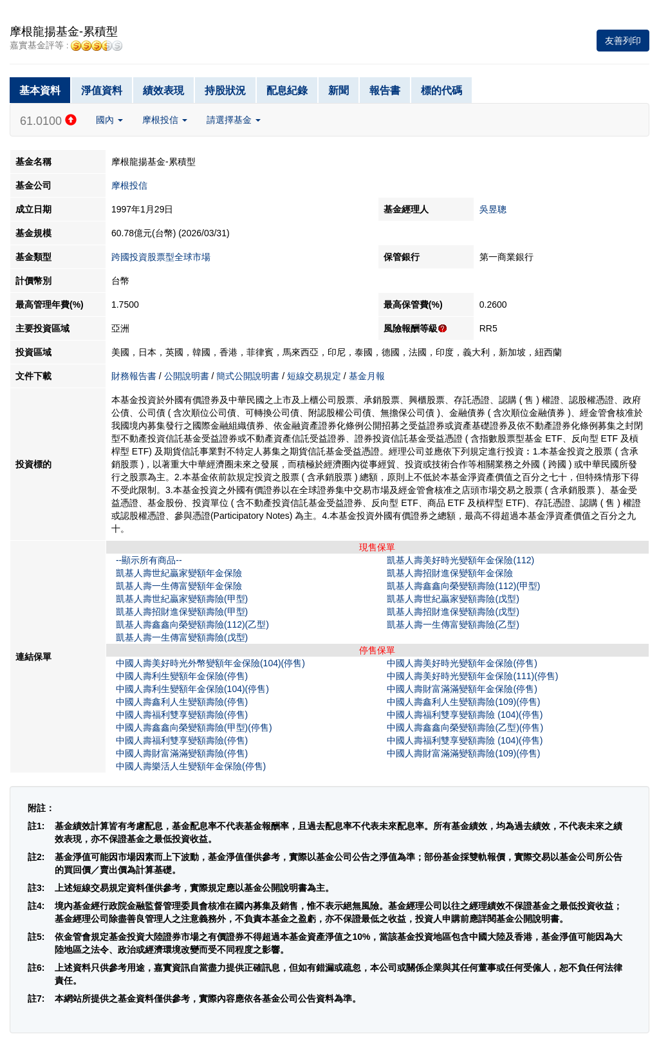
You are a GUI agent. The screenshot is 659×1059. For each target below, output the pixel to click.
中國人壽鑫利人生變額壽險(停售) (182, 702)
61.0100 (48, 120)
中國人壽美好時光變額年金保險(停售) (462, 663)
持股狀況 (225, 90)
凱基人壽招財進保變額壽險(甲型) (182, 611)
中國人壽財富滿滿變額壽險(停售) (182, 753)
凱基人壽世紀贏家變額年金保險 (179, 573)
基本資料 (39, 90)
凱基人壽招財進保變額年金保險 (450, 573)
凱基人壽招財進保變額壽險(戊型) (453, 611)
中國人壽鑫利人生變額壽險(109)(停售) (463, 702)
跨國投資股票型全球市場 (160, 257)
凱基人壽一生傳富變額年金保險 (179, 586)
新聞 (338, 90)
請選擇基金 (234, 120)
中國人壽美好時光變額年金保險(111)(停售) (472, 676)
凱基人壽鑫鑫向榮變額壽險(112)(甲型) (463, 586)
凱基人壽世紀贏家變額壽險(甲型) (182, 599)
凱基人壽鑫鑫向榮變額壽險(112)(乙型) (192, 624)
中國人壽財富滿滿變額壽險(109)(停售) (463, 753)
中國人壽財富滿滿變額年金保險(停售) (462, 689)
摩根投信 (164, 120)
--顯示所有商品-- (149, 560)
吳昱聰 (492, 209)
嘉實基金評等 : (66, 46)
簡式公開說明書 (247, 376)
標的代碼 (441, 90)
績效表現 (163, 90)
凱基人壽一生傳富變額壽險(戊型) (182, 637)
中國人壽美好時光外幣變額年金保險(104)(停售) (210, 663)
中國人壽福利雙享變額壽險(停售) (182, 714)
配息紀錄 (287, 90)
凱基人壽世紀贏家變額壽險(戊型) (453, 599)
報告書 (384, 90)
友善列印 (623, 40)
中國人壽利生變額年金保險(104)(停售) (192, 689)
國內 (109, 120)
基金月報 (367, 376)
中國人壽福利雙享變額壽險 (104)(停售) (465, 714)
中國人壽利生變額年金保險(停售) (182, 676)
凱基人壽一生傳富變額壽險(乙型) (453, 624)
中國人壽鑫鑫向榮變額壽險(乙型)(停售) (465, 727)
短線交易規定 (314, 376)
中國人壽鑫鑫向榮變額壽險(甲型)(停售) (194, 727)
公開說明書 (186, 376)
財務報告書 (133, 376)
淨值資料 (101, 90)
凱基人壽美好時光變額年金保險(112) (460, 560)
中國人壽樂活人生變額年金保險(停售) (191, 766)
